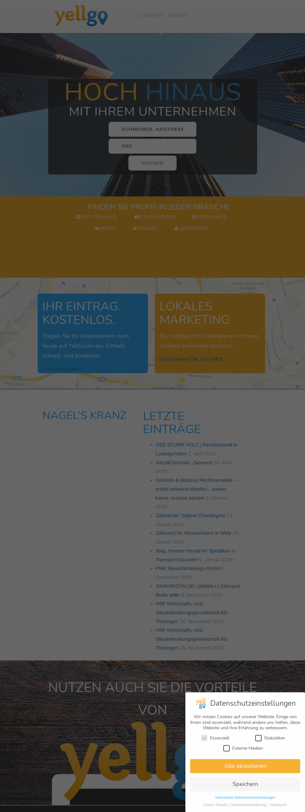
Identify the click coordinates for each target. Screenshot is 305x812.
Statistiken (270, 742)
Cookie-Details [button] (216, 808)
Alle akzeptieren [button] (245, 769)
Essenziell (215, 742)
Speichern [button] (245, 788)
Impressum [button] (278, 808)
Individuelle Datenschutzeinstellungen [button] (245, 801)
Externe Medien (243, 752)
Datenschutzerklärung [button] (249, 808)
